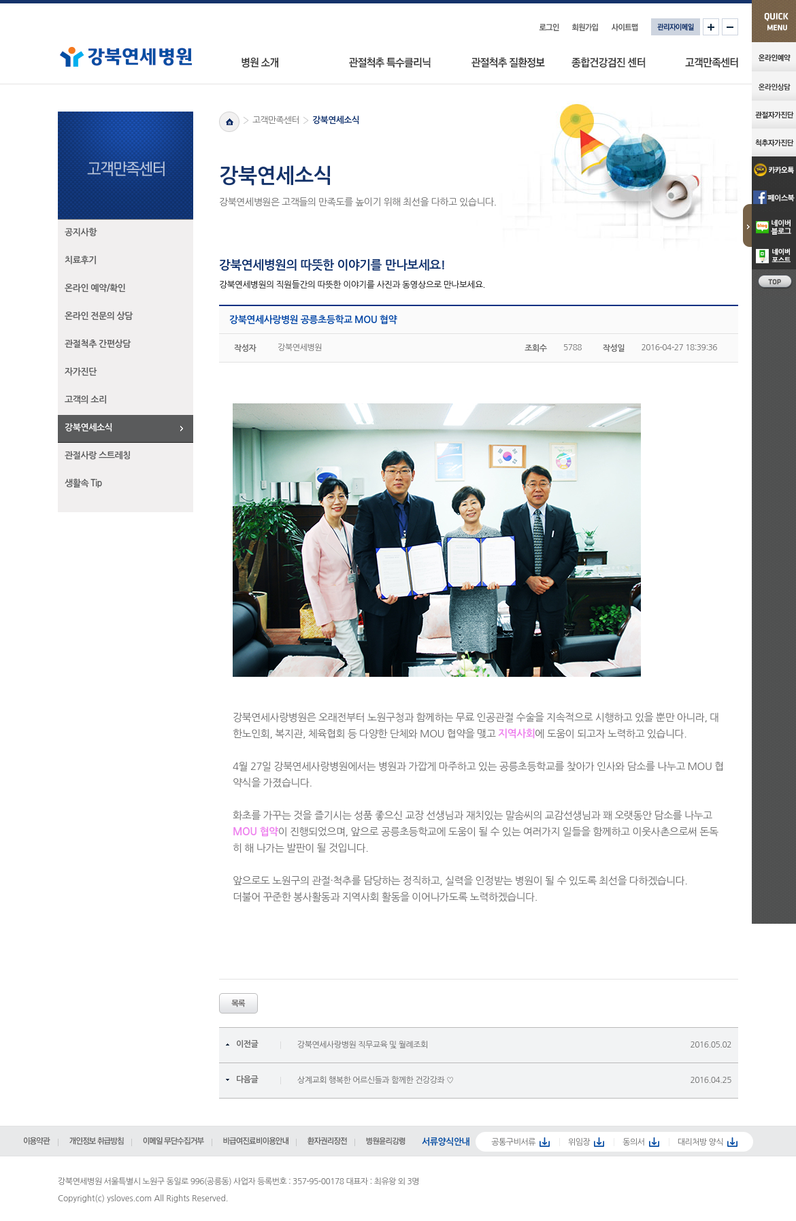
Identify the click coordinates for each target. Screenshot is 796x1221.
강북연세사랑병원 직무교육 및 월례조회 (362, 1045)
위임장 (579, 1142)
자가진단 (81, 371)
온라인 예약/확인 (95, 288)
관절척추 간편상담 (98, 343)
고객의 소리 (86, 399)
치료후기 (81, 260)
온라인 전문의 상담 (99, 316)
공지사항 (81, 232)
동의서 (633, 1142)
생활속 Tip (83, 483)
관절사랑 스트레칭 (98, 455)
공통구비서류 (513, 1142)
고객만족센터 (275, 120)
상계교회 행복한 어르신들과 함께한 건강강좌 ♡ (375, 1080)
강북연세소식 (88, 427)
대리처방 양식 (701, 1142)
